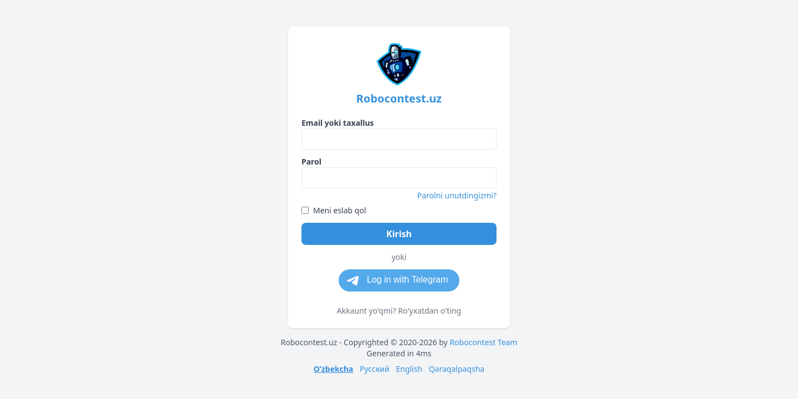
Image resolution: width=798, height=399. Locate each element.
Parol (311, 161)
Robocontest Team (483, 342)
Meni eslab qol (333, 210)
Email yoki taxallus (337, 122)
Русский (375, 369)
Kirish (399, 234)
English (409, 369)
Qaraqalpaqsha (457, 369)
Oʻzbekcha (334, 369)
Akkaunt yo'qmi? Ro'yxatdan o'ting (399, 310)
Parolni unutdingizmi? (457, 195)
